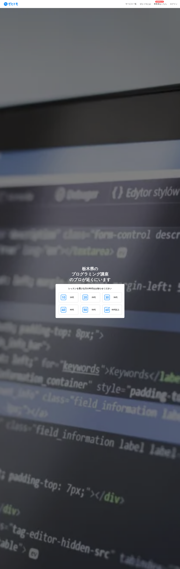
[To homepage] (11, 4)
